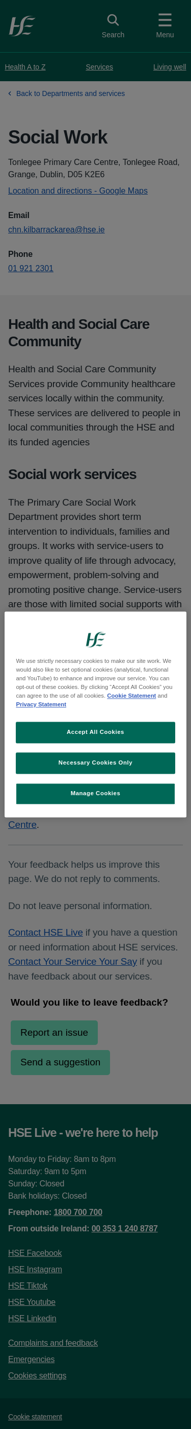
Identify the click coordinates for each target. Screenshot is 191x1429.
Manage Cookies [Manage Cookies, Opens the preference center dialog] (96, 794)
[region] (95, 714)
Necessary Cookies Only (95, 763)
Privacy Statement (41, 705)
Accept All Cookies (95, 732)
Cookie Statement (131, 696)
